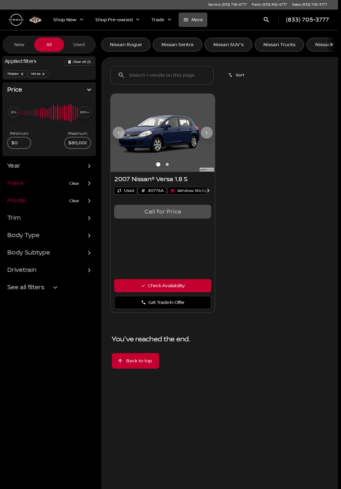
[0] (19, 143)
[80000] (77, 143)
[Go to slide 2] (167, 164)
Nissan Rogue (126, 44)
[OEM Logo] (16, 20)
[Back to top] (135, 361)
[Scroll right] (331, 44)
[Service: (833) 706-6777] (227, 4)
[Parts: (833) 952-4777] (269, 4)
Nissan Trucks (279, 44)
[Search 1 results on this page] (162, 75)
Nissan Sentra (178, 44)
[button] (118, 133)
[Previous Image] (119, 133)
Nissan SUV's (228, 44)
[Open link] (190, 191)
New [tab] (19, 44)
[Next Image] (207, 133)
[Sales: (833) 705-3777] (309, 4)
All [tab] (49, 44)
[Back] (79, 62)
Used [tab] (79, 44)
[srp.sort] (236, 75)
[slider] (13, 112)
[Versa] (38, 74)
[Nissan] (16, 74)
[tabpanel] (162, 212)
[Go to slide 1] (158, 164)
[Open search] (266, 20)
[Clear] (74, 183)
